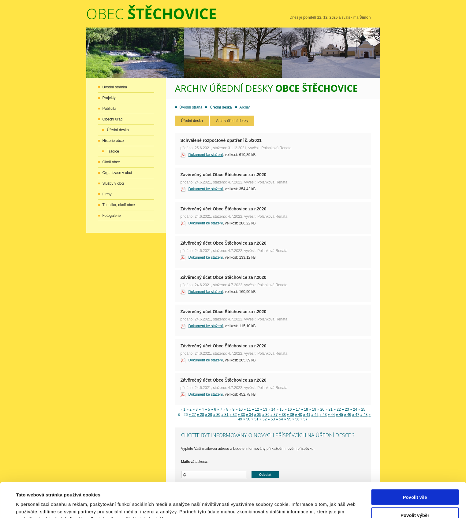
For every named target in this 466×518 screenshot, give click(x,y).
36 (265, 415)
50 (246, 419)
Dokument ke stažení (205, 155)
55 (287, 419)
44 (331, 415)
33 (241, 415)
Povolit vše (415, 464)
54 (279, 419)
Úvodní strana (191, 107)
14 (271, 409)
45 (339, 415)
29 (208, 415)
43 (322, 415)
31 (225, 415)
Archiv (245, 107)
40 (298, 415)
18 (304, 409)
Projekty (109, 98)
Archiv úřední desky (232, 121)
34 (249, 415)
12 (255, 409)
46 (347, 415)
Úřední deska (118, 130)
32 (233, 415)
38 (282, 415)
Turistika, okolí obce (119, 205)
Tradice (113, 151)
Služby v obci (113, 183)
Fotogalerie (112, 215)
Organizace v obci (117, 173)
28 (200, 415)
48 (363, 415)
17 (296, 409)
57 (304, 419)
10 (239, 409)
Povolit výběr (415, 482)
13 (263, 409)
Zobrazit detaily (259, 506)
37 (274, 415)
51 (254, 419)
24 (353, 409)
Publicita (109, 108)
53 (271, 419)
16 (288, 409)
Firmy (107, 194)
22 (337, 409)
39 (290, 415)
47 (355, 415)
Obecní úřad (113, 119)
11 (247, 409)
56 (295, 419)
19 (312, 409)
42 (315, 415)
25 (361, 409)
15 (279, 409)
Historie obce (113, 141)
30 (216, 415)
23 (345, 409)
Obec (151, 14)
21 (329, 409)
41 (306, 415)
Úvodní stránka (115, 87)
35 (257, 415)
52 (263, 419)
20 (320, 409)
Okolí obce (111, 162)
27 (192, 415)
